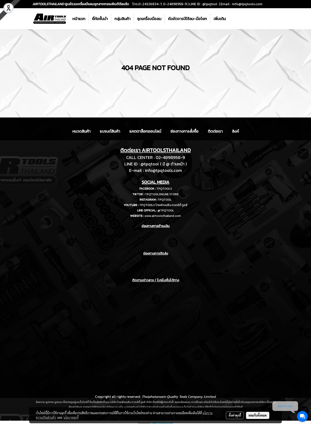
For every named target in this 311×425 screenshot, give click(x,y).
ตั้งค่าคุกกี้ (235, 415)
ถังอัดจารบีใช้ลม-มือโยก (187, 19)
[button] (233, 19)
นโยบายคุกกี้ (71, 417)
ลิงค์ (235, 131)
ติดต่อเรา (215, 131)
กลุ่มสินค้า (122, 19)
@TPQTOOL (166, 210)
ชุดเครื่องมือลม (149, 19)
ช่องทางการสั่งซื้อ (184, 131)
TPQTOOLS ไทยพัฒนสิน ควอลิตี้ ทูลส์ (163, 205)
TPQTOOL (164, 199)
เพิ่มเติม (220, 19)
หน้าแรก (78, 19)
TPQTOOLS (164, 188)
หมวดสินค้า (81, 131)
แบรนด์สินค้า (110, 131)
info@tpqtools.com (247, 3)
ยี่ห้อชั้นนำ (100, 19)
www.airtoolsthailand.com (162, 216)
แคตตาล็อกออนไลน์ (145, 131)
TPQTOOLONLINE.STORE (162, 194)
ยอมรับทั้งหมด (258, 415)
